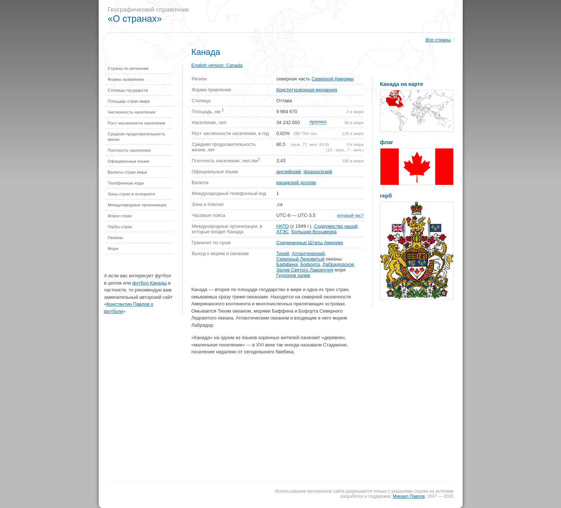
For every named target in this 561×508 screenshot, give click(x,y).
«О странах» (135, 18)
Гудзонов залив (293, 275)
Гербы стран (120, 226)
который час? (350, 215)
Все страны (438, 40)
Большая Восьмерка (313, 231)
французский (318, 171)
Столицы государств (128, 90)
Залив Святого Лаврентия (304, 270)
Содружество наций (335, 226)
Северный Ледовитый (300, 259)
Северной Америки (332, 79)
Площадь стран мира (129, 101)
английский (288, 171)
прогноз (317, 121)
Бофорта (310, 264)
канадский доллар (296, 182)
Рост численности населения (136, 122)
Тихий (282, 253)
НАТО (282, 226)
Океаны (115, 237)
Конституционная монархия (306, 89)
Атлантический (308, 253)
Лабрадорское (338, 264)
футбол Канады (149, 283)
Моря (113, 248)
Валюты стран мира (127, 172)
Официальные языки (128, 161)
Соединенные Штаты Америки (309, 242)
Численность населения (131, 112)
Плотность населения (129, 150)
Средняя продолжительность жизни (136, 136)
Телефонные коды (126, 182)
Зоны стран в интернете (131, 193)
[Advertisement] (329, 16)
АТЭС (282, 231)
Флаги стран (120, 215)
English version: (217, 65)
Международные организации (137, 204)
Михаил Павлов (409, 496)
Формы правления (126, 79)
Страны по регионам (128, 68)
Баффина (287, 264)
